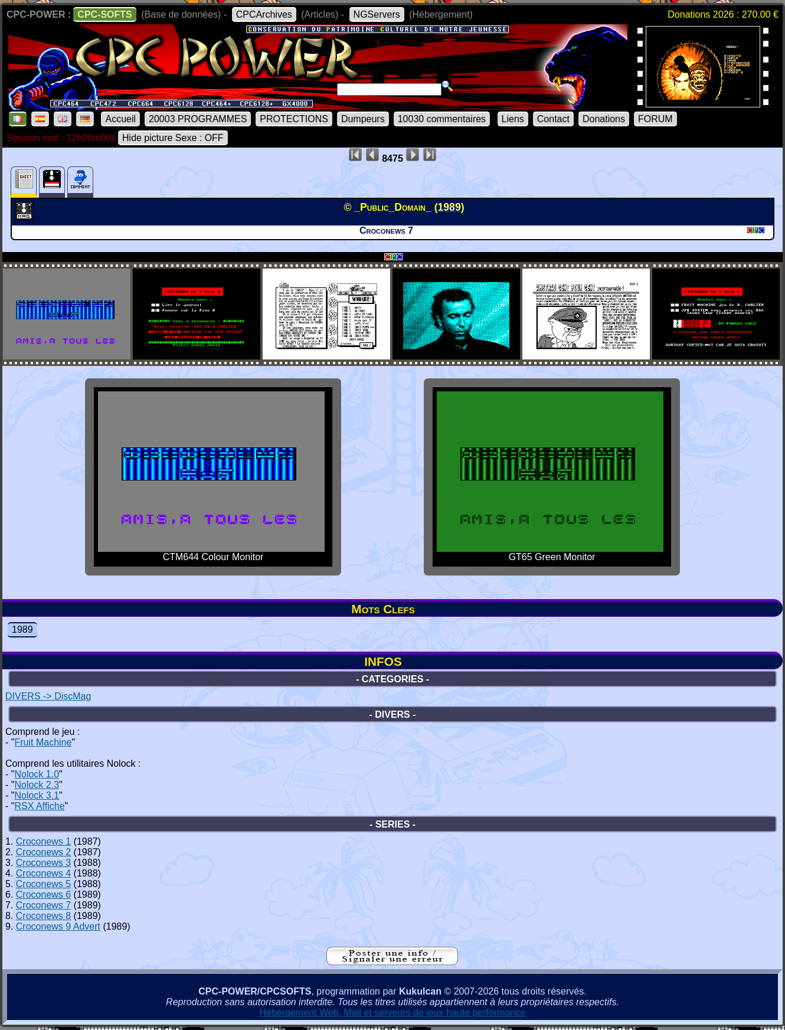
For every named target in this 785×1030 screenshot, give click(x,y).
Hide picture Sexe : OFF (173, 138)
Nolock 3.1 (36, 795)
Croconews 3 (43, 863)
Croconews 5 (43, 884)
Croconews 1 (43, 841)
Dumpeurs (363, 119)
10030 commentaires (442, 119)
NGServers (377, 14)
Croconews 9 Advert (58, 926)
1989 (22, 629)
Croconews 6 (43, 895)
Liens (513, 119)
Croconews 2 (43, 852)
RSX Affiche (39, 806)
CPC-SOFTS (104, 14)
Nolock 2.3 (36, 785)
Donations (604, 119)
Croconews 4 (43, 873)
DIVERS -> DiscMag (48, 696)
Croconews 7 (43, 905)
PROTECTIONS (294, 119)
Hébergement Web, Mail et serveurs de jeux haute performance (393, 1013)
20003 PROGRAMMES (198, 119)
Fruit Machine (42, 742)
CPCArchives (264, 14)
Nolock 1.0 (36, 774)
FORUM (655, 119)
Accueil (120, 119)
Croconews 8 (43, 916)
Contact (553, 119)
